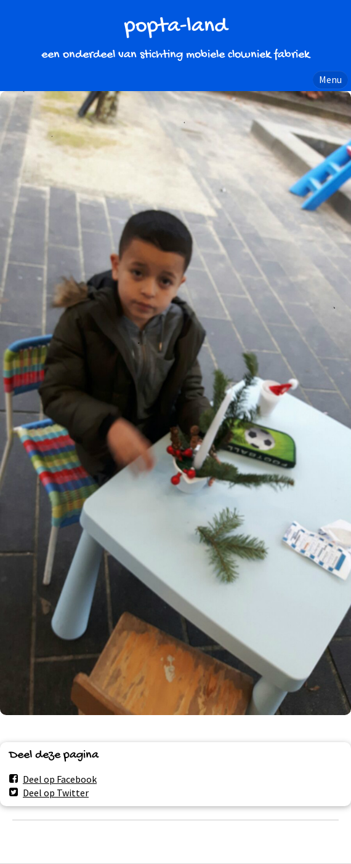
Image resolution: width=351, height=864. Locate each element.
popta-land (175, 27)
